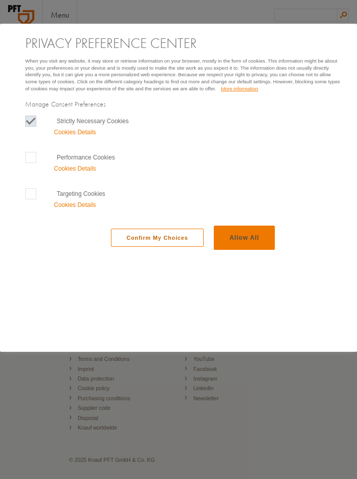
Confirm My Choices (157, 238)
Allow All (244, 237)
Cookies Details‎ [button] (75, 132)
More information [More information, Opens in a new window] (239, 88)
